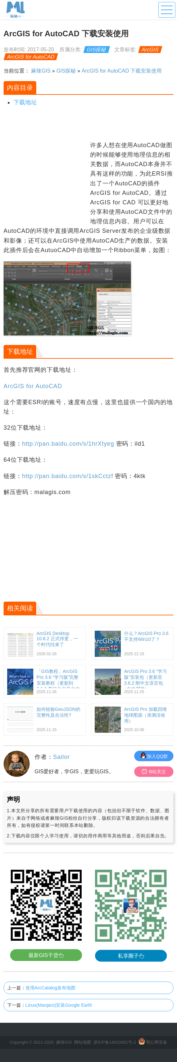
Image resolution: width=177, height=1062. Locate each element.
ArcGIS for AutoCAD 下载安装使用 (122, 71)
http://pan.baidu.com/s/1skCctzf (67, 476)
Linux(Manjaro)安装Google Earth (58, 1005)
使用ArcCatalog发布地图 (50, 987)
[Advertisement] (46, 181)
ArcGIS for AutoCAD (31, 57)
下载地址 (25, 102)
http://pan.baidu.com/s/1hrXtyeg (68, 443)
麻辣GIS (41, 71)
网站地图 (82, 1042)
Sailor (61, 757)
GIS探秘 (96, 49)
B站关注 (154, 771)
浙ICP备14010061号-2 (114, 1042)
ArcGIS (150, 49)
